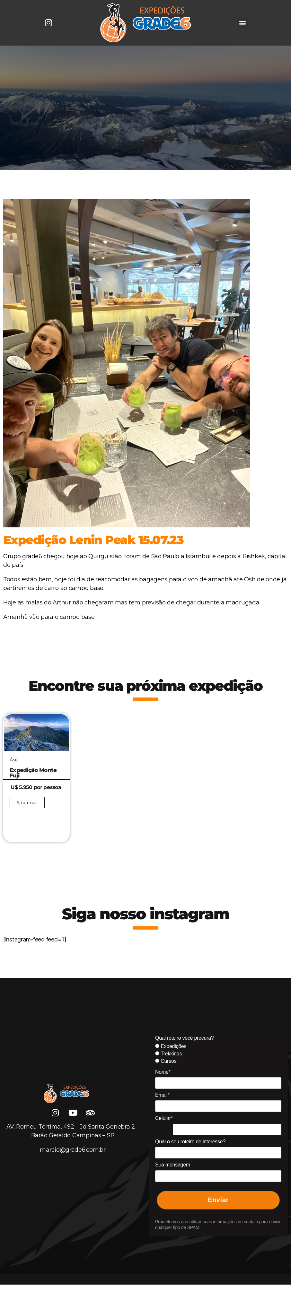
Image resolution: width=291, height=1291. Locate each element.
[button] (242, 22)
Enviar (218, 1199)
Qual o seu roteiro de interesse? (190, 1141)
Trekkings (168, 1053)
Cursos (165, 1061)
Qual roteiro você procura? (184, 1038)
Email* (162, 1095)
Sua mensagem (172, 1164)
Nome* (163, 1072)
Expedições (170, 1046)
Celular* (164, 1118)
